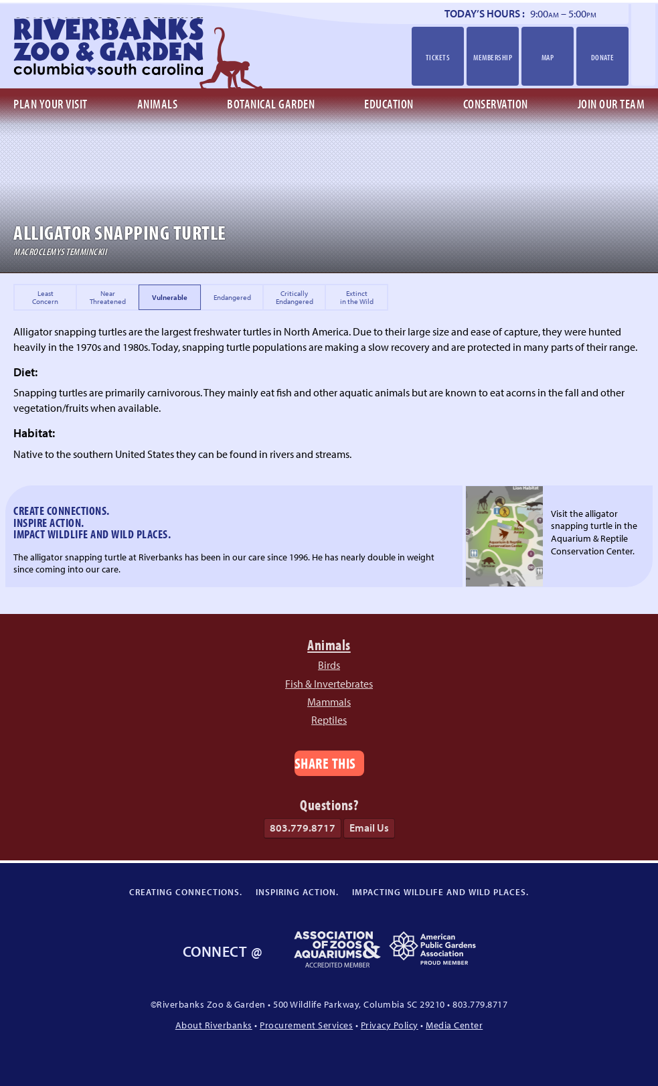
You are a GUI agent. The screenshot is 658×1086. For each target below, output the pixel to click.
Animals (157, 104)
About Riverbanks (213, 1024)
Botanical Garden (271, 104)
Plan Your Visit (50, 104)
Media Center (454, 1024)
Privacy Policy (389, 1024)
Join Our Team (611, 104)
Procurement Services (306, 1024)
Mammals (329, 701)
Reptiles (329, 719)
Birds (329, 665)
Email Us (369, 827)
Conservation (495, 104)
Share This (325, 763)
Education (389, 104)
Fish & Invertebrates (329, 683)
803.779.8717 (302, 827)
